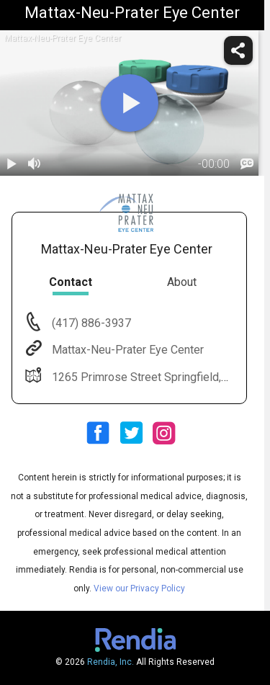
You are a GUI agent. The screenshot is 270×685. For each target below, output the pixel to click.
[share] (238, 50)
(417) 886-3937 (90, 323)
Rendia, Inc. (110, 662)
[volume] (34, 164)
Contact (70, 282)
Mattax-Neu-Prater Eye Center (126, 350)
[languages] (246, 164)
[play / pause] (11, 164)
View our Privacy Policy (139, 588)
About (182, 282)
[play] (129, 103)
